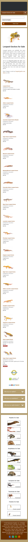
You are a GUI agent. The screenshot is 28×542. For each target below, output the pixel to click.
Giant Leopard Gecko (8, 339)
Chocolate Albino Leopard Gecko (11, 187)
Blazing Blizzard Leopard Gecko (10, 170)
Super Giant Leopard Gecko (9, 358)
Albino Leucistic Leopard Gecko (10, 288)
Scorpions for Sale (19, 530)
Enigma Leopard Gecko (8, 255)
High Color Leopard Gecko (9, 271)
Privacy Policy (21, 524)
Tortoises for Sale (9, 527)
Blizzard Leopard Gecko (8, 153)
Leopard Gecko (6, 86)
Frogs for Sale (14, 529)
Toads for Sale (22, 529)
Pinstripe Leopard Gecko (9, 238)
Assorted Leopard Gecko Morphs (11, 119)
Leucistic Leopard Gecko (9, 221)
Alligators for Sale (6, 532)
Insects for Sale (15, 532)
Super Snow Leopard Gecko (9, 136)
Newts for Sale (6, 529)
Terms (10, 524)
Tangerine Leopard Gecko (9, 322)
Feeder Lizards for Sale (16, 533)
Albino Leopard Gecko (8, 103)
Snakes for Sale (14, 526)
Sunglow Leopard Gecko (9, 305)
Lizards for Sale (6, 526)
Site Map (15, 524)
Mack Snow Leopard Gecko (9, 204)
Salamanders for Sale (19, 527)
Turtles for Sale (22, 526)
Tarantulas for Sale (9, 530)
